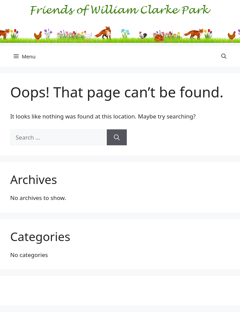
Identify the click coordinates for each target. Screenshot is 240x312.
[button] (224, 56)
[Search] (117, 137)
